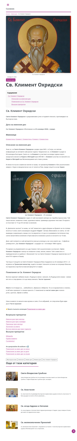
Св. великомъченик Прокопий (36, 422)
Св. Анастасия (28, 389)
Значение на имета (13, 327)
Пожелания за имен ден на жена (18, 349)
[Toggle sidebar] (8, 5)
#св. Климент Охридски (50, 359)
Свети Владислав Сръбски (33, 373)
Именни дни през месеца (15, 319)
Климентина (43, 139)
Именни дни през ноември (16, 322)
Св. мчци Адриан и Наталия (34, 406)
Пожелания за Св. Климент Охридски (24, 102)
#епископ (21, 359)
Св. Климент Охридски (16, 96)
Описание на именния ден (21, 99)
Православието (11, 339)
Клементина (10, 139)
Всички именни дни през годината (18, 329)
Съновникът (10, 341)
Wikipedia (9, 336)
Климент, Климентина (24, 139)
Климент (35, 139)
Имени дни (14, 14)
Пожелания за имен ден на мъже (18, 354)
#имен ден (29, 359)
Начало (8, 14)
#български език (12, 359)
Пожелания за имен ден (36, 309)
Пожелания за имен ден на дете (17, 351)
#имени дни (37, 359)
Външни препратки (18, 104)
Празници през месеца (14, 324)
